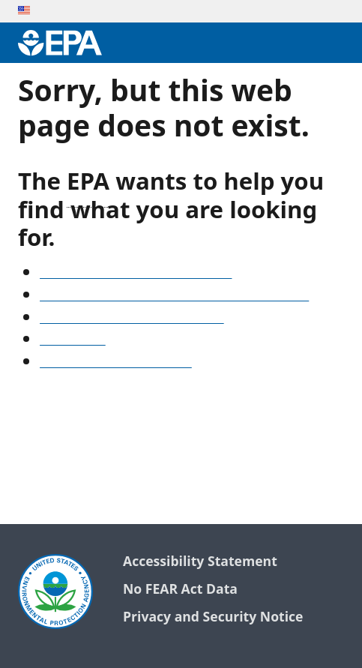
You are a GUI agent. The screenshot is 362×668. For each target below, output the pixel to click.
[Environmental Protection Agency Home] (60, 42)
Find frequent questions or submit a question (174, 296)
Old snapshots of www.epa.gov (132, 318)
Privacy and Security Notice (213, 617)
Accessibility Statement (200, 562)
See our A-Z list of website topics (136, 273)
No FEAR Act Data (180, 590)
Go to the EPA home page (116, 362)
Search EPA (73, 340)
